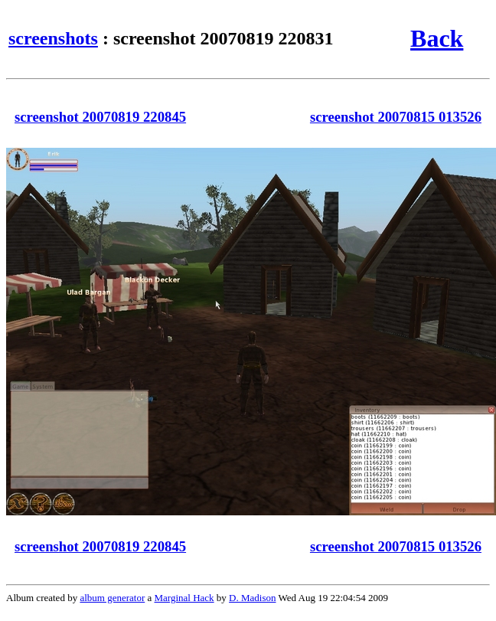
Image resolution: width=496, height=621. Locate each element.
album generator (112, 597)
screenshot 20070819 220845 (100, 117)
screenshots (53, 38)
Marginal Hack (184, 597)
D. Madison (252, 597)
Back (436, 38)
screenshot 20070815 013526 (395, 117)
